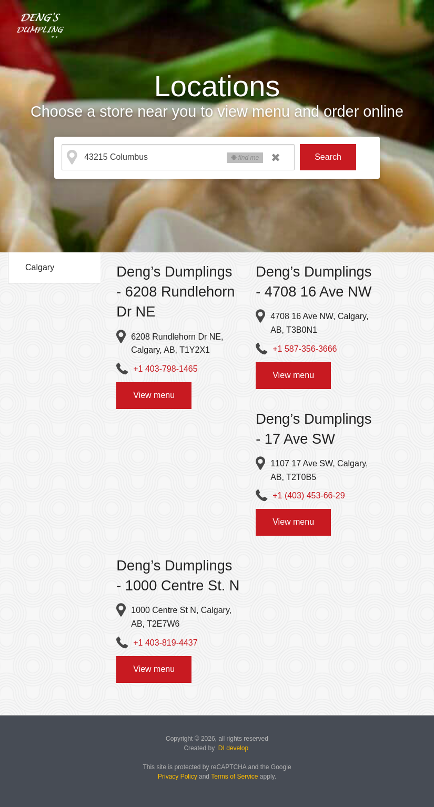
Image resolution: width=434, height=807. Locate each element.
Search (328, 156)
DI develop (233, 748)
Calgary (39, 267)
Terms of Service (234, 776)
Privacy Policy (177, 776)
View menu (154, 395)
